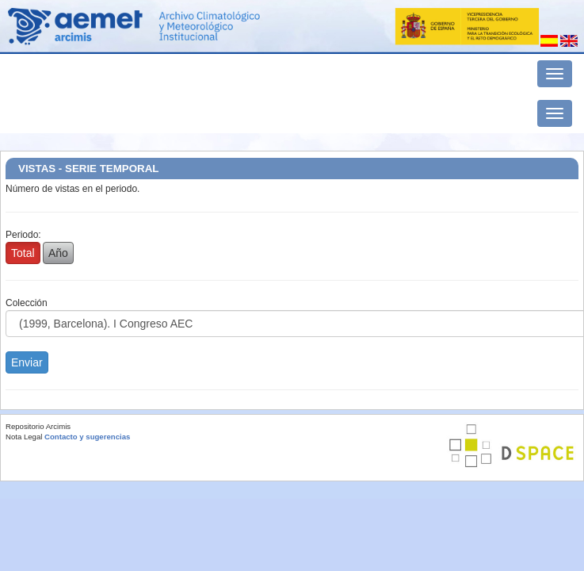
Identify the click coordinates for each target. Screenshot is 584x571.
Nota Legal (24, 436)
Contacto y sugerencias (87, 436)
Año (58, 253)
